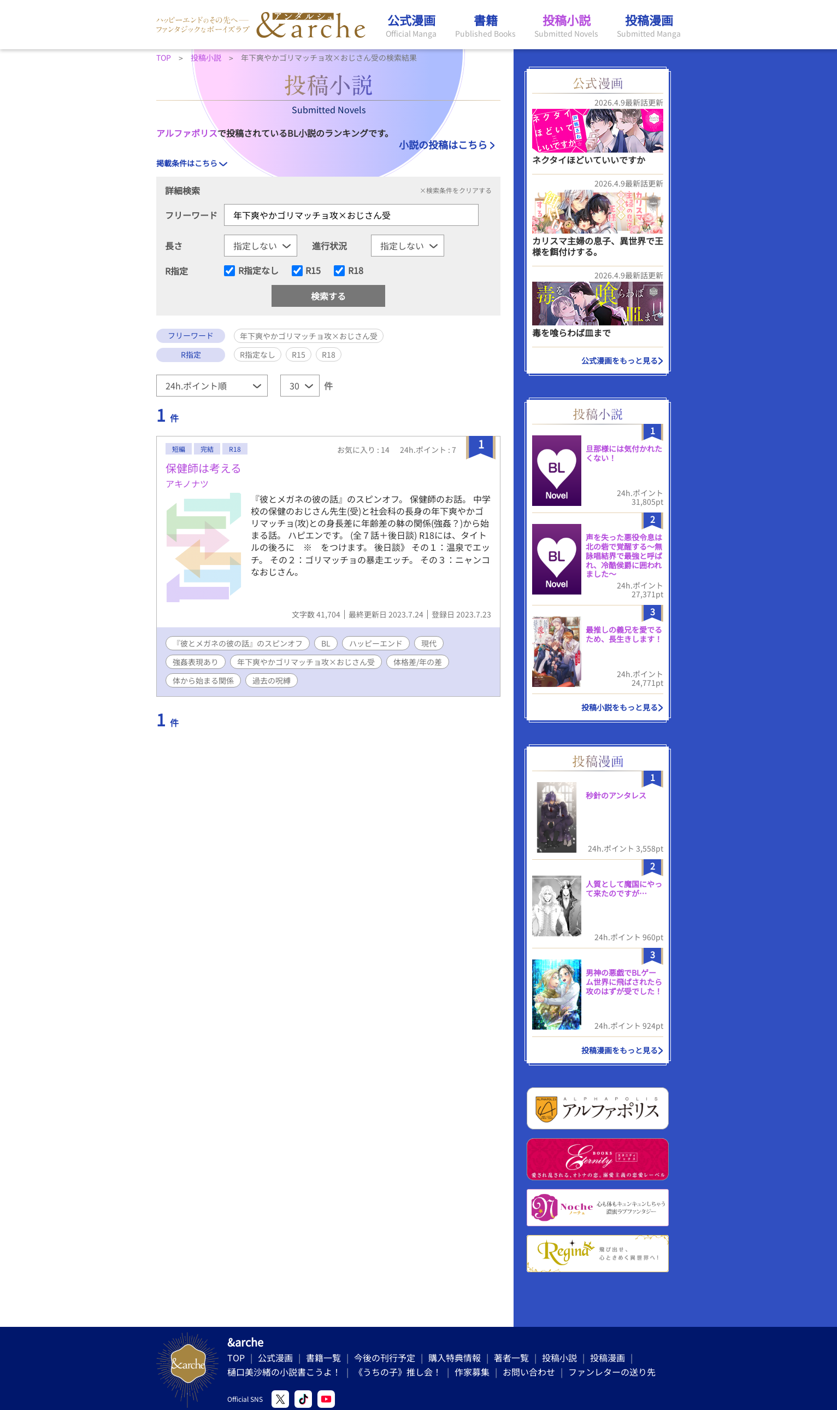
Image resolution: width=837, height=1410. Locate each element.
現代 (429, 643)
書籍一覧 (323, 1357)
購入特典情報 (454, 1357)
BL (326, 643)
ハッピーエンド (376, 643)
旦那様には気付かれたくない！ (624, 453)
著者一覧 (511, 1357)
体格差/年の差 (417, 661)
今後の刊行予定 (384, 1357)
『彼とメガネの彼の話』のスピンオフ (238, 643)
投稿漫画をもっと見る (619, 1050)
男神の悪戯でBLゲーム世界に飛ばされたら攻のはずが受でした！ (624, 982)
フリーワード (191, 215)
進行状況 (329, 245)
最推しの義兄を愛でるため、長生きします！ (624, 634)
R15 (313, 270)
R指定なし (258, 270)
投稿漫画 (607, 1357)
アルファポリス (186, 132)
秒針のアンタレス (616, 795)
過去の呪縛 (271, 680)
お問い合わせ (529, 1371)
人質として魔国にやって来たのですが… (624, 888)
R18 (355, 270)
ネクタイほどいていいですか (588, 159)
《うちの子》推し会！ (397, 1371)
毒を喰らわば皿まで (571, 332)
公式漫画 (275, 1357)
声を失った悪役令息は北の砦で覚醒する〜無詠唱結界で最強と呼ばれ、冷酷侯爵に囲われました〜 (624, 555)
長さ (173, 245)
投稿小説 (559, 1357)
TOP (236, 1357)
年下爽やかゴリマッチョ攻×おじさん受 (306, 661)
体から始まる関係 (203, 680)
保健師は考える (203, 468)
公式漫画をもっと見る (619, 360)
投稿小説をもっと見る (619, 707)
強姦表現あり (196, 661)
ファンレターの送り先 (612, 1371)
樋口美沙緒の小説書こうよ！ (284, 1371)
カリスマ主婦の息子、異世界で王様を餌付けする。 (597, 246)
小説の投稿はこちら (443, 144)
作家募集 (472, 1371)
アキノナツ (187, 483)
